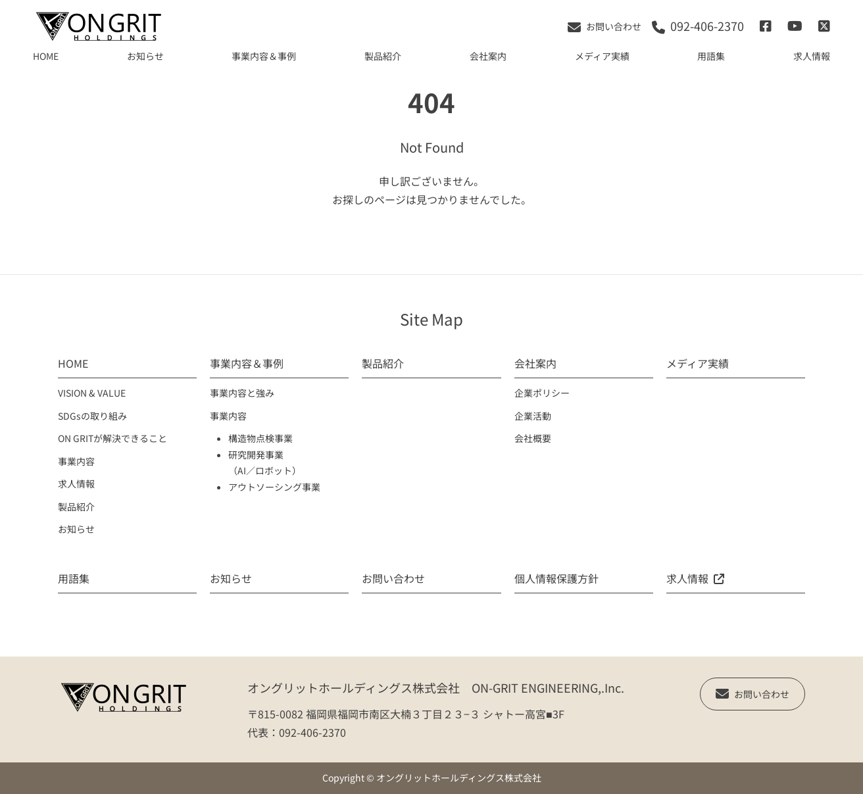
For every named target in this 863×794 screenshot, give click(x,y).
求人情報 (811, 55)
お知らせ (145, 55)
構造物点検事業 (260, 438)
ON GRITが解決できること (112, 438)
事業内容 (76, 461)
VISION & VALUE (92, 392)
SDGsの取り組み (92, 415)
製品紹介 (382, 55)
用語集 (711, 55)
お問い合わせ (393, 578)
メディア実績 (602, 55)
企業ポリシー (542, 392)
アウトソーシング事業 (274, 486)
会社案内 (488, 55)
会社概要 (532, 438)
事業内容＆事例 (264, 55)
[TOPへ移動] (98, 26)
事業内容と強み (242, 392)
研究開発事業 (256, 454)
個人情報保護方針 (556, 578)
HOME (46, 55)
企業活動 (532, 415)
